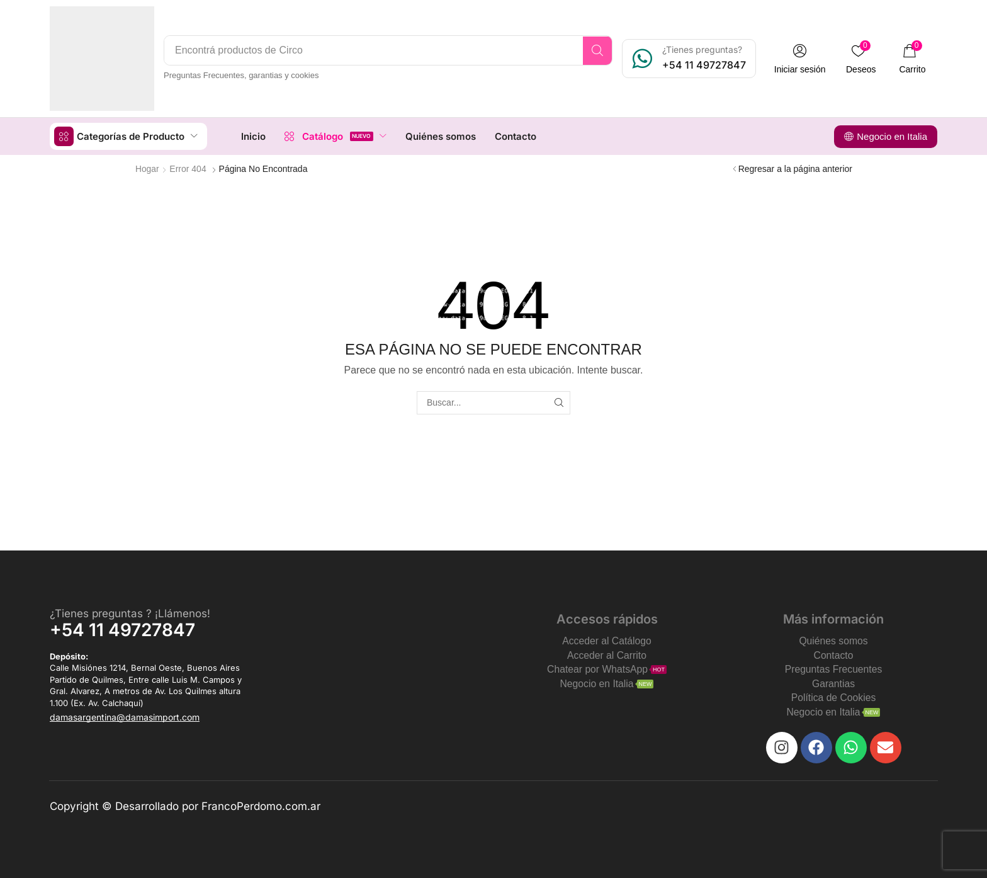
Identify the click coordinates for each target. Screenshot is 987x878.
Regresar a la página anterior (795, 168)
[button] (803, 59)
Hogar (147, 168)
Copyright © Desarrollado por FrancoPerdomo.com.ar (185, 806)
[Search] (600, 50)
